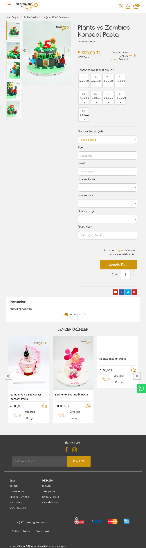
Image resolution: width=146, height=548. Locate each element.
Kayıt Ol (78, 461)
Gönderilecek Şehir (91, 131)
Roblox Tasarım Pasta (112, 358)
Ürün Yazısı (85, 227)
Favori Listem (49, 502)
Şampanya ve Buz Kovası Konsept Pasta (25, 397)
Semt (81, 163)
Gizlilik (15, 531)
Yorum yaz (75, 314)
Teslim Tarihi (86, 179)
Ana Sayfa (12, 17)
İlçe (80, 147)
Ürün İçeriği (86, 211)
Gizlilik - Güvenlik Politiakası (20, 500)
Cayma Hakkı (17, 491)
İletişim (14, 486)
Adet (115, 274)
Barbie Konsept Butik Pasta (71, 394)
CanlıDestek (141, 388)
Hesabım (46, 486)
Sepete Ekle (118, 265)
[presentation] (25, 50)
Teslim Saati (86, 195)
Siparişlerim (48, 491)
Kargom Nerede (51, 497)
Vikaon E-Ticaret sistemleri (32, 546)
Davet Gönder (18, 508)
